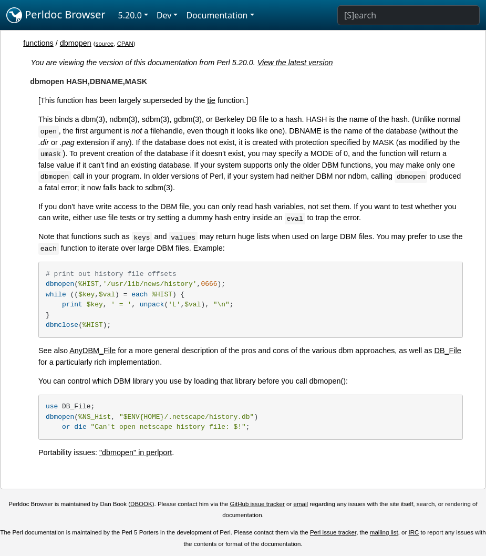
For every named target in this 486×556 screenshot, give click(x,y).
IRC (413, 532)
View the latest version (295, 62)
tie (211, 100)
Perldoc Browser (56, 15)
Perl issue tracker (333, 532)
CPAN (125, 43)
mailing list (384, 532)
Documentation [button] (216, 15)
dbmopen (75, 43)
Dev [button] (164, 15)
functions (38, 43)
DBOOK (141, 504)
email (300, 504)
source (105, 43)
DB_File (448, 350)
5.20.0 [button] (130, 15)
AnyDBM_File (92, 350)
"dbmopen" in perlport (135, 452)
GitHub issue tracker (257, 504)
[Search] (408, 15)
